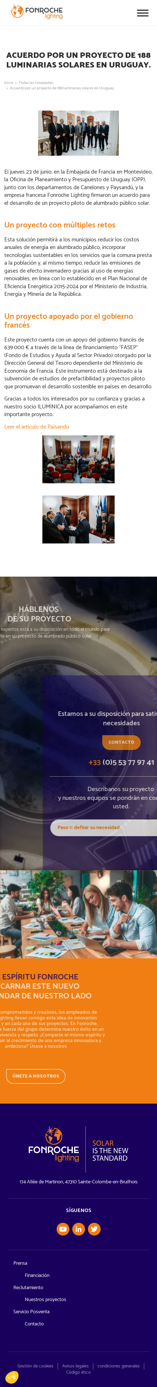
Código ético (78, 1372)
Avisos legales (75, 1366)
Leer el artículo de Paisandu (36, 427)
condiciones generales (119, 1366)
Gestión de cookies (35, 1366)
